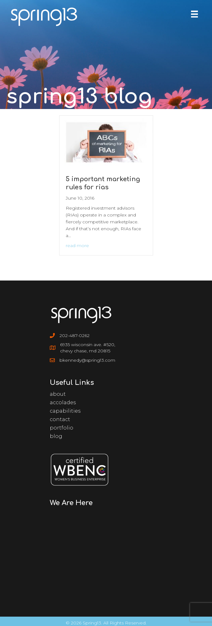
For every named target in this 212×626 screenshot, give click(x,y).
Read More (77, 245)
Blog (56, 436)
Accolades (63, 402)
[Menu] (194, 14)
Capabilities (65, 411)
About (58, 394)
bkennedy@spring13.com (87, 360)
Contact (60, 419)
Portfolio (61, 428)
